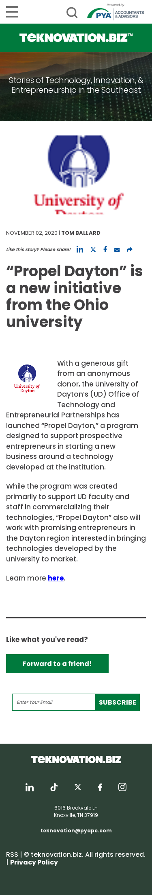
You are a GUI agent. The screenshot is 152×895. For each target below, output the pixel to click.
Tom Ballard (81, 233)
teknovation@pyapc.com (76, 830)
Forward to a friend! (57, 663)
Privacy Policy (34, 862)
